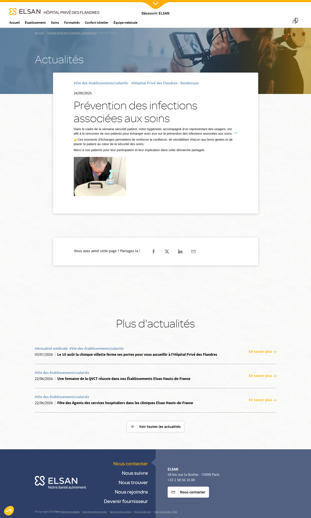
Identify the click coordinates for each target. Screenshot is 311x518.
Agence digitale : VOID (165, 512)
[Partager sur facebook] (154, 251)
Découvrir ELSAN (155, 13)
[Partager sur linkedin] (180, 251)
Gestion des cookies (120, 512)
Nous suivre (135, 472)
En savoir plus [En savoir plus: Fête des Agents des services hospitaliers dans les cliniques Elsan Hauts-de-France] (262, 400)
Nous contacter (130, 463)
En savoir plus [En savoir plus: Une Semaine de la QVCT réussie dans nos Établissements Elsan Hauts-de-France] (262, 376)
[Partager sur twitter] (167, 251)
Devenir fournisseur (126, 501)
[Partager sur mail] (193, 251)
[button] (9, 511)
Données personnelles (95, 512)
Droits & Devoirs (142, 512)
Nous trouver (133, 482)
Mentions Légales (70, 512)
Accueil (39, 33)
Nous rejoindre (131, 491)
